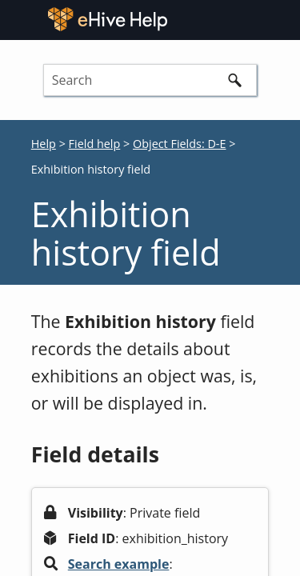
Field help (95, 143)
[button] (234, 80)
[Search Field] (150, 80)
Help (43, 143)
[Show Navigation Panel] (281, 19)
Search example (119, 564)
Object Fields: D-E (179, 143)
